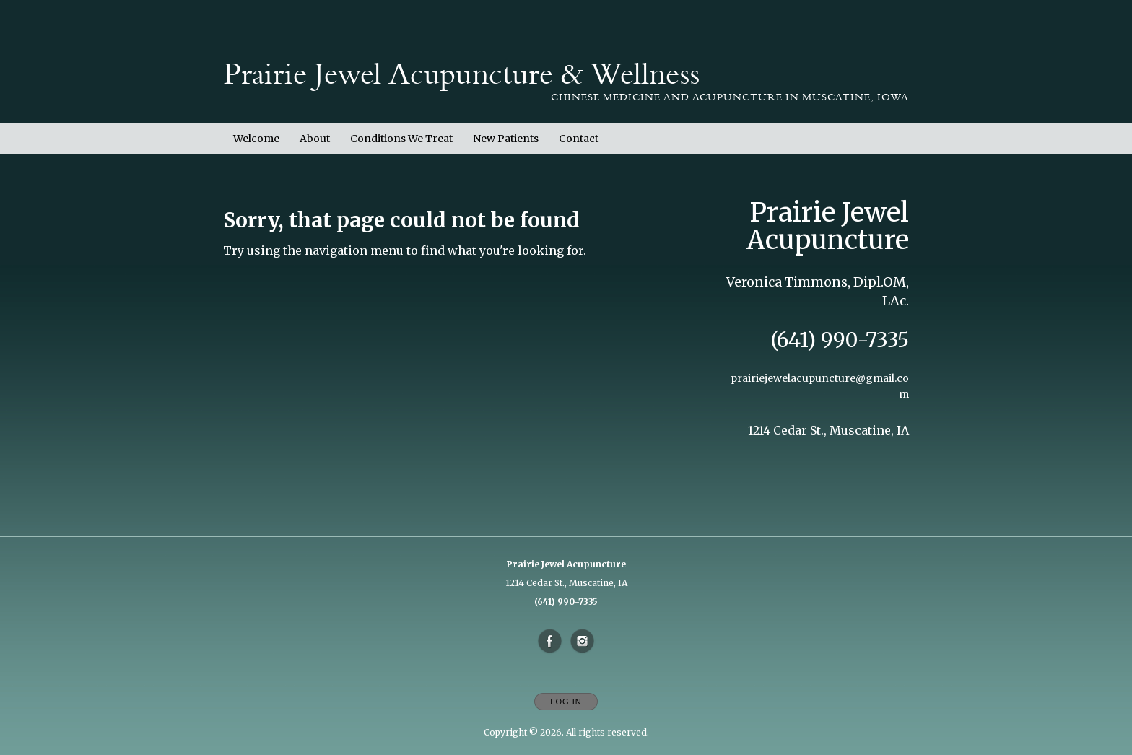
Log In (565, 701)
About (315, 138)
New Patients (506, 138)
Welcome (256, 138)
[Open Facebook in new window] (550, 642)
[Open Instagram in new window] (583, 642)
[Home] (461, 74)
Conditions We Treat (401, 138)
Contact (578, 138)
